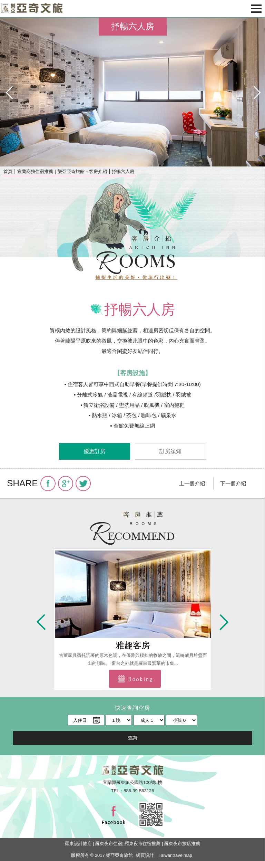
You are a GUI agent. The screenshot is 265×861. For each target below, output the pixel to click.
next (256, 92)
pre (8, 92)
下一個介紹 (233, 483)
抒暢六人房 (123, 171)
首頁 (7, 171)
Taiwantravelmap (176, 855)
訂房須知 (170, 451)
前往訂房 (135, 679)
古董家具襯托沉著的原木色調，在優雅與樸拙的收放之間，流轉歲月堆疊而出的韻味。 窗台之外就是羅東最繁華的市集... (133, 659)
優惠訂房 (95, 451)
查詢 (132, 737)
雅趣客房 (133, 645)
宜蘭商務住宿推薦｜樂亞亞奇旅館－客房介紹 (62, 171)
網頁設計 (145, 855)
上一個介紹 (192, 483)
